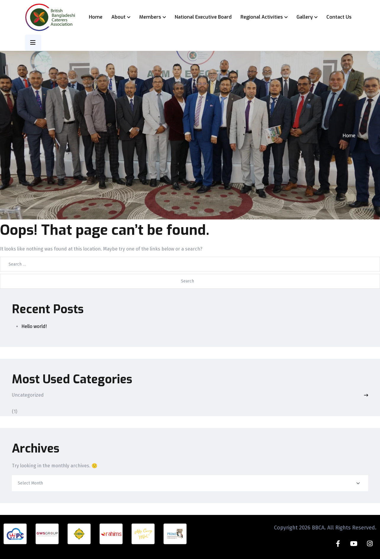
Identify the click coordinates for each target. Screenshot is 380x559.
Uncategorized (28, 395)
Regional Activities (261, 17)
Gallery (304, 17)
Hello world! (34, 326)
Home (95, 17)
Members (150, 17)
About (118, 17)
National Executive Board (203, 17)
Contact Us (339, 17)
